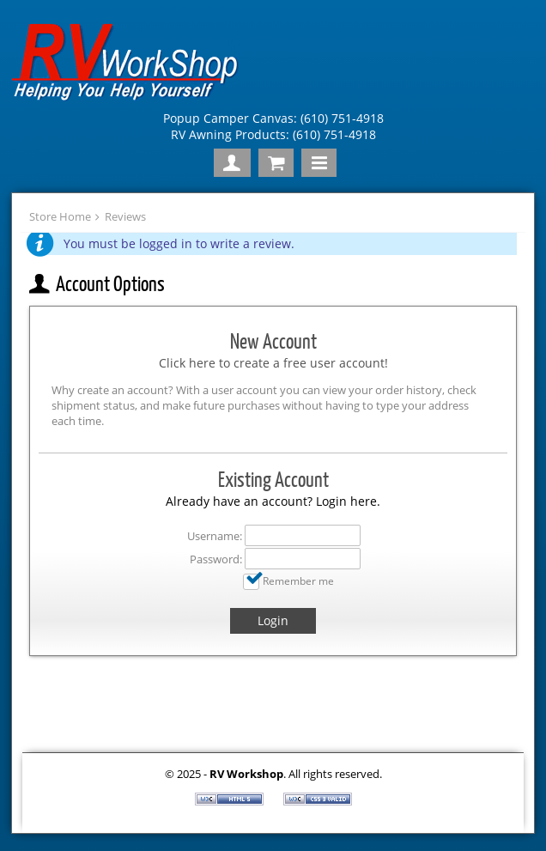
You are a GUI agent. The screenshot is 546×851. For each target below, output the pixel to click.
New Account (273, 341)
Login (273, 620)
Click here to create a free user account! (273, 363)
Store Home (60, 216)
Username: (214, 536)
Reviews (125, 216)
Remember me (298, 580)
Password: (216, 559)
